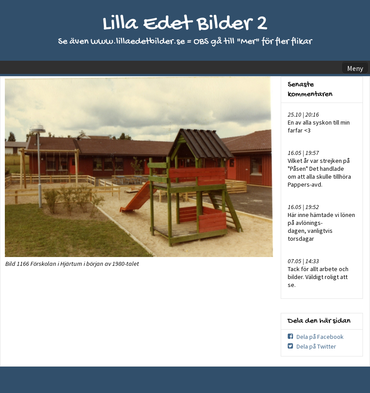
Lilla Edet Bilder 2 (185, 24)
